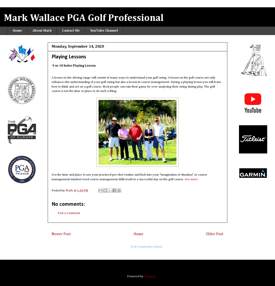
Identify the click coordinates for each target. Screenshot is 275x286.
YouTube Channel (104, 30)
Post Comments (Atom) (146, 246)
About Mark (42, 30)
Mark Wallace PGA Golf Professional (84, 18)
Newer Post (61, 234)
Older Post (214, 234)
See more (191, 179)
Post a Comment (69, 213)
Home (17, 30)
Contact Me (71, 30)
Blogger (149, 276)
